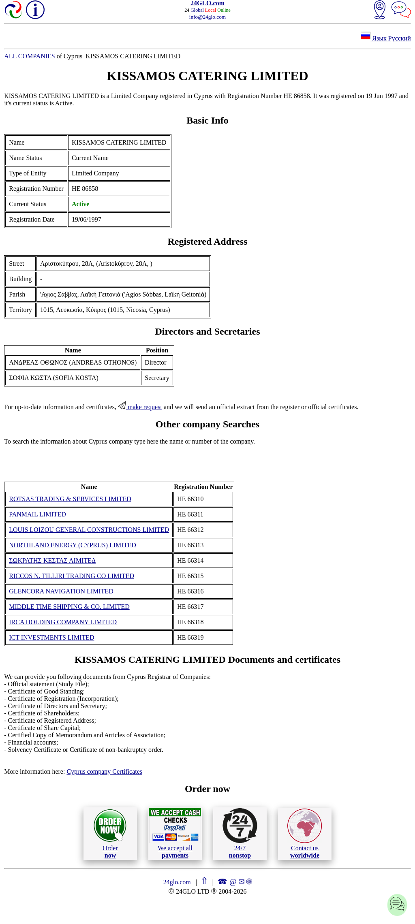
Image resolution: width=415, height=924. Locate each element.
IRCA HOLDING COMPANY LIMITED (63, 622)
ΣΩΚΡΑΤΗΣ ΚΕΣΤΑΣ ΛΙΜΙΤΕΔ (52, 560)
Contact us (304, 834)
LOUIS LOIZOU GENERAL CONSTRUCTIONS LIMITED (89, 529)
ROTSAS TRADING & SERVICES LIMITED (70, 498)
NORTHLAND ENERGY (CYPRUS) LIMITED (72, 545)
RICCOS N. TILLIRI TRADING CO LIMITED (71, 575)
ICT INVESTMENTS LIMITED (51, 637)
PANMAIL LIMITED (37, 514)
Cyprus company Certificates (104, 771)
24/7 (240, 833)
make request (140, 406)
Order (110, 833)
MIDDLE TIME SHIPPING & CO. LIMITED (69, 606)
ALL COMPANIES (29, 56)
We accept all (175, 833)
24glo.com (177, 882)
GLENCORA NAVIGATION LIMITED (61, 591)
